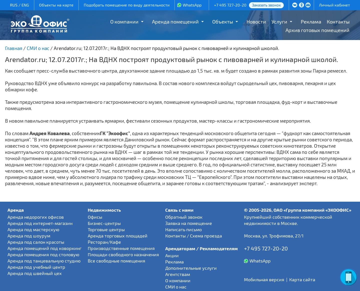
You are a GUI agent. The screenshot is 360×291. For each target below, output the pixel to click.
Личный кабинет (334, 5)
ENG (25, 5)
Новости (256, 22)
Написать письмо (183, 229)
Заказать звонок (266, 5)
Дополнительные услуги (191, 268)
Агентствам (177, 274)
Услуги (279, 22)
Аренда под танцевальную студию (44, 260)
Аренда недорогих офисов (36, 217)
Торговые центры (106, 229)
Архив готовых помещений (318, 30)
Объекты (222, 22)
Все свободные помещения (116, 260)
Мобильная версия (264, 279)
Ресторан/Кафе (104, 242)
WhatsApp (192, 5)
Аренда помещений (175, 22)
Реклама (311, 22)
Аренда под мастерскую (33, 229)
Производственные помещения (121, 248)
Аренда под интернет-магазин (40, 223)
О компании (124, 22)
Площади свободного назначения (123, 254)
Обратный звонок (183, 217)
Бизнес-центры (104, 223)
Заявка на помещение (188, 223)
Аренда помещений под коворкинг (45, 248)
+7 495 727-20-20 (230, 5)
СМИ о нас (175, 286)
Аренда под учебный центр (36, 267)
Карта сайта (302, 279)
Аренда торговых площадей (118, 235)
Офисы (95, 217)
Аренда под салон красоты (36, 242)
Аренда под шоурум (29, 235)
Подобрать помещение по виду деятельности (127, 5)
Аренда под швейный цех (35, 273)
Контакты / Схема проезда (193, 235)
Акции (172, 255)
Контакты (338, 22)
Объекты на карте (56, 5)
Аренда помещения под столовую (43, 254)
